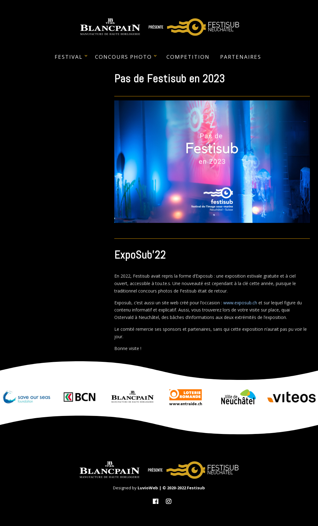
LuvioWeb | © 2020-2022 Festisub (171, 488)
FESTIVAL (69, 56)
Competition (188, 56)
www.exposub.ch (240, 303)
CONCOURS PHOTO (123, 56)
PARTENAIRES (240, 56)
